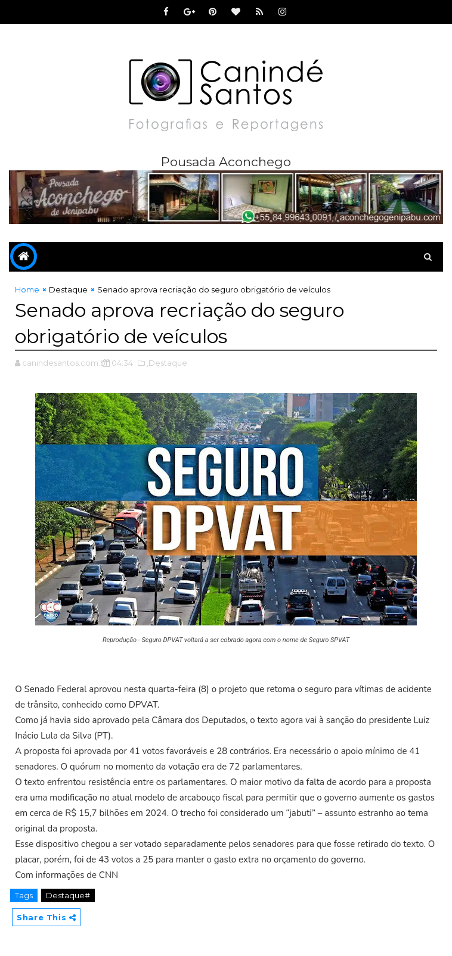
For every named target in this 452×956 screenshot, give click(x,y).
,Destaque (167, 363)
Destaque (68, 289)
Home (27, 289)
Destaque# (68, 895)
